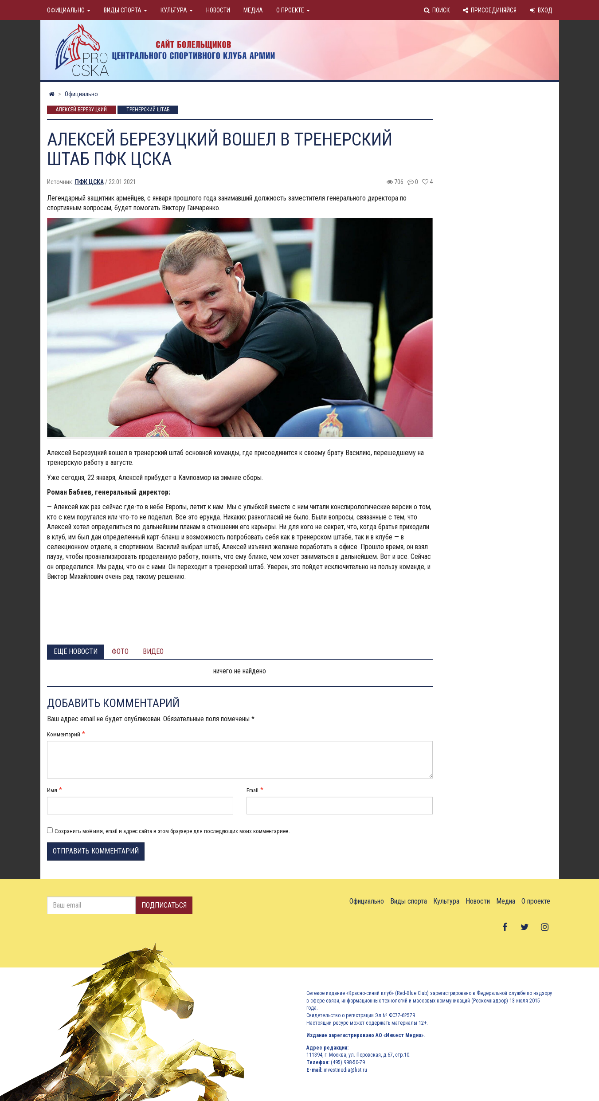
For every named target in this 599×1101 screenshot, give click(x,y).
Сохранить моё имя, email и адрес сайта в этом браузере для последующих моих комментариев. (172, 831)
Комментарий (63, 734)
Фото (120, 651)
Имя (52, 790)
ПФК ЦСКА (89, 181)
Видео (153, 651)
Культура (177, 10)
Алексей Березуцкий (81, 110)
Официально (68, 10)
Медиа (253, 10)
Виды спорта (125, 10)
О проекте (293, 10)
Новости (218, 10)
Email (252, 790)
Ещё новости (76, 651)
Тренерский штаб (147, 110)
